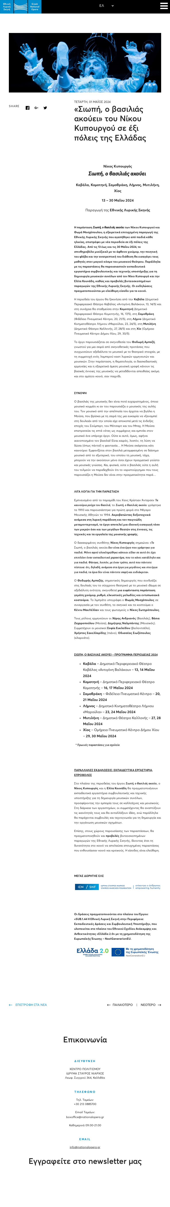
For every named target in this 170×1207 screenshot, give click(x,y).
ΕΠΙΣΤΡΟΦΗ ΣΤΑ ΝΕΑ (31, 1005)
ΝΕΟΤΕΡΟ (148, 1005)
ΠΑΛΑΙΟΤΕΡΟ (123, 1005)
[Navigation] (164, 6)
